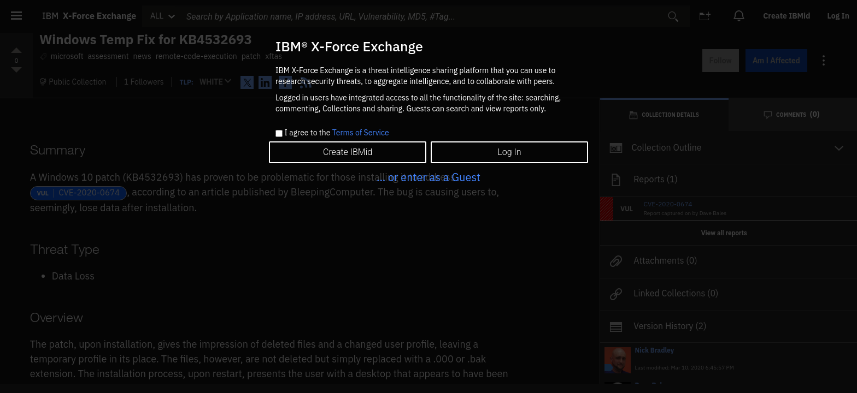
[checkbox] (279, 133)
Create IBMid (347, 152)
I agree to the (336, 133)
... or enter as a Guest (428, 177)
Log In (509, 152)
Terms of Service (360, 133)
